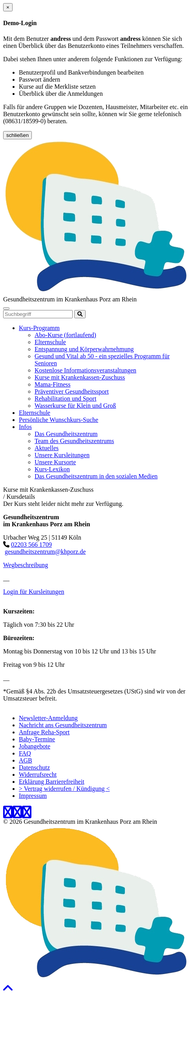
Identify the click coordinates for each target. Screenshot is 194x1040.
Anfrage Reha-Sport (44, 732)
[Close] (8, 7)
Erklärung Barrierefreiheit (51, 781)
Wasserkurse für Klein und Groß (75, 405)
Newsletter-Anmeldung (48, 718)
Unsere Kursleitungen (62, 455)
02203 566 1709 (31, 544)
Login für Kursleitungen (33, 591)
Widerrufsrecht (38, 774)
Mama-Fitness (53, 384)
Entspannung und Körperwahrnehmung (84, 349)
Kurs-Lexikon (52, 469)
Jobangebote (34, 746)
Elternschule (50, 342)
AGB (25, 760)
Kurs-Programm (39, 328)
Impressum (33, 795)
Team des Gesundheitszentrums (74, 441)
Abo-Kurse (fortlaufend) (65, 335)
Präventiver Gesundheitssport (72, 391)
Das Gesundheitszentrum (66, 434)
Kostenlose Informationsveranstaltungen (85, 370)
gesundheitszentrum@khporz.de (45, 551)
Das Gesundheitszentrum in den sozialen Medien (96, 476)
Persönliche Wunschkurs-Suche (58, 419)
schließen (17, 135)
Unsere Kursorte (55, 462)
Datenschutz (34, 767)
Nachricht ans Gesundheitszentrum (63, 725)
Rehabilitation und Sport (65, 398)
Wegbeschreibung (25, 565)
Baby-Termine (37, 739)
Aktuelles (47, 448)
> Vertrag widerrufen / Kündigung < (64, 788)
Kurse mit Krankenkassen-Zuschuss (80, 377)
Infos (25, 426)
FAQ (25, 753)
